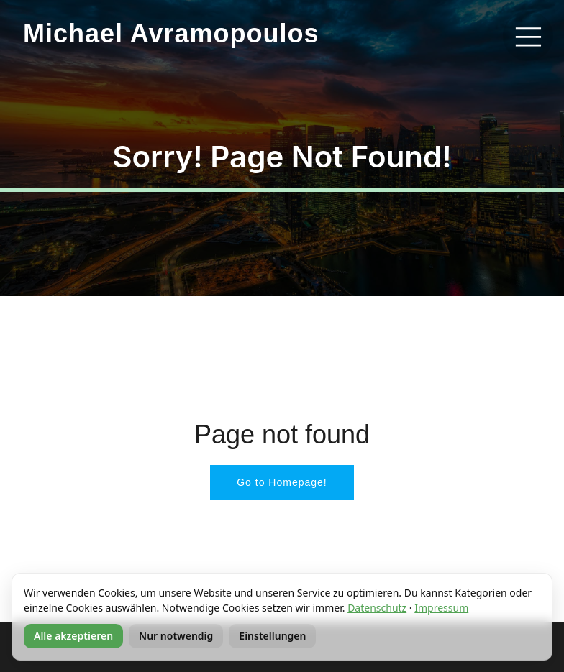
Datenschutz (376, 608)
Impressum (441, 608)
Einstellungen (272, 636)
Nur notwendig (176, 636)
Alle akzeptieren (73, 636)
